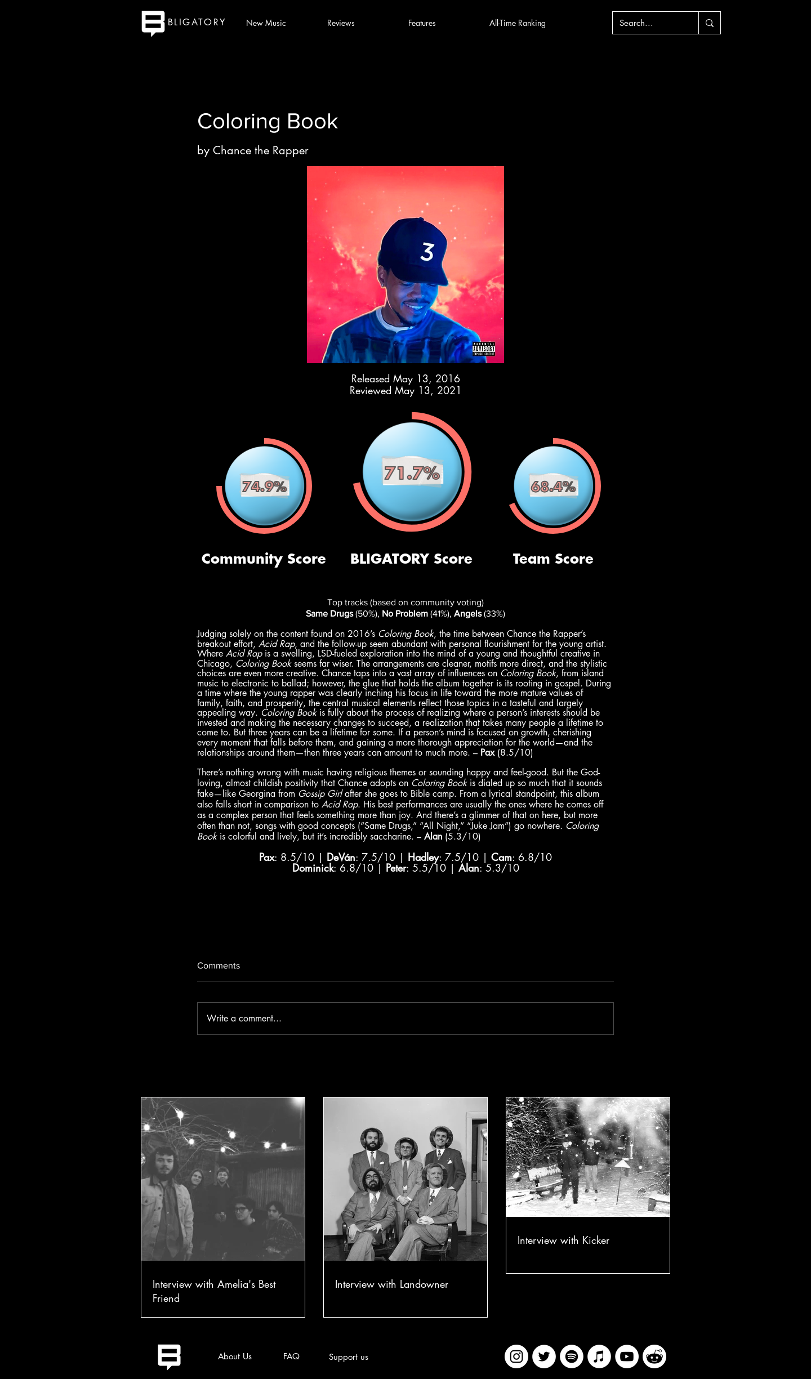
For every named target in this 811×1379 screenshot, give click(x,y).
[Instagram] (516, 1356)
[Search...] (647, 23)
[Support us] (348, 1357)
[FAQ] (291, 1356)
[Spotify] (571, 1356)
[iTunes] (599, 1356)
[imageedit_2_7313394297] (654, 1356)
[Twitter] (544, 1356)
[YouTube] (627, 1356)
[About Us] (235, 1356)
